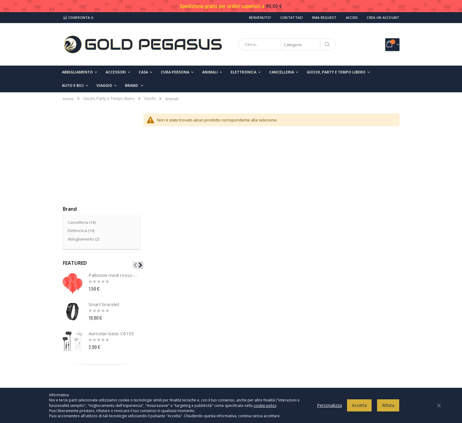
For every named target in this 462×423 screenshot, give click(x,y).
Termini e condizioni (259, 346)
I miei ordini (77, 356)
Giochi (150, 99)
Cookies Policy (254, 336)
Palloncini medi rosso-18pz (114, 184)
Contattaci (291, 17)
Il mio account (79, 346)
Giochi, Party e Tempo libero (109, 99)
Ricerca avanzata (83, 376)
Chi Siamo (76, 326)
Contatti (74, 336)
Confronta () (78, 17)
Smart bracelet (104, 213)
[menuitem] (134, 85)
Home (68, 98)
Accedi (352, 17)
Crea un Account (383, 17)
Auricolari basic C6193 (111, 242)
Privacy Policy (253, 326)
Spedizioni (250, 366)
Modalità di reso (255, 376)
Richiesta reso (80, 366)
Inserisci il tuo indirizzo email (348, 354)
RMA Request (324, 17)
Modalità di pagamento (262, 356)
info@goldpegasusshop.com (180, 373)
